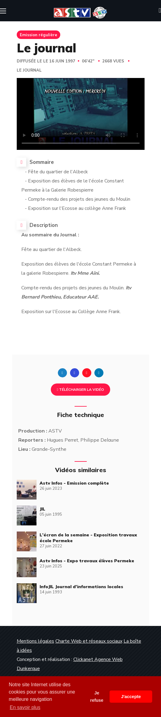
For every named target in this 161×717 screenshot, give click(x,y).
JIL (42, 509)
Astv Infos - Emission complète (74, 483)
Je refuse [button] (96, 697)
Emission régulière (38, 34)
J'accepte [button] (131, 696)
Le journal (29, 70)
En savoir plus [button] (25, 707)
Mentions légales (35, 641)
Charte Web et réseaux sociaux (88, 641)
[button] (160, 10)
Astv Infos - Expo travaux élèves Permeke (87, 560)
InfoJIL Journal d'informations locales (81, 586)
